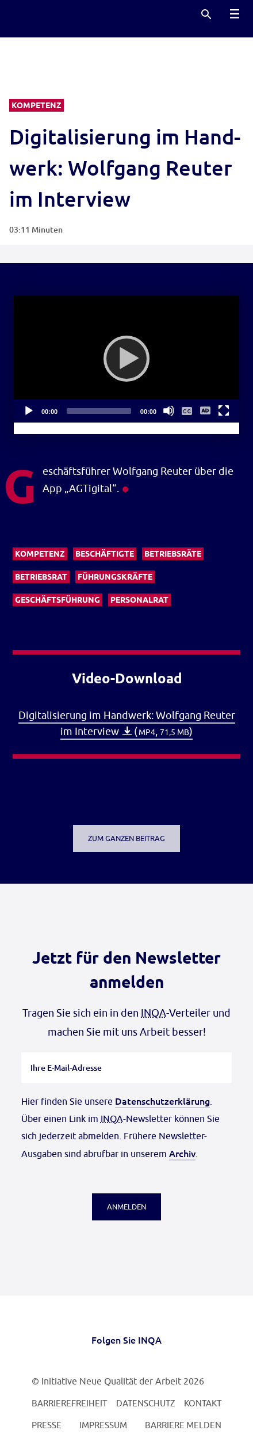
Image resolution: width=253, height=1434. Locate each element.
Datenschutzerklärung (162, 1100)
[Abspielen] (126, 359)
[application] (126, 359)
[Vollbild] (223, 410)
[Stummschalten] (168, 410)
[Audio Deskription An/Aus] (205, 410)
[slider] (99, 411)
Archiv (182, 1153)
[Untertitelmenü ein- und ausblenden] (187, 410)
